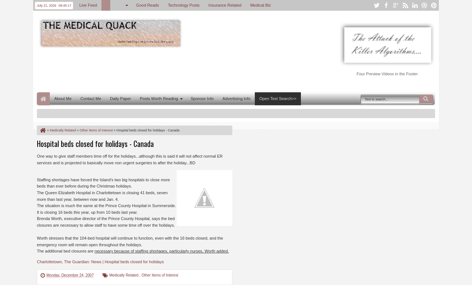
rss (405, 5)
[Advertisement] (171, 69)
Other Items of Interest (160, 275)
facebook (386, 5)
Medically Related (124, 275)
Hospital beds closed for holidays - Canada (95, 143)
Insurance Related (224, 5)
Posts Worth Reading (159, 98)
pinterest (434, 5)
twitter (376, 5)
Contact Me (90, 98)
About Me (63, 98)
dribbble (424, 5)
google (395, 5)
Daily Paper (120, 98)
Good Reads (147, 5)
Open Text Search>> (277, 98)
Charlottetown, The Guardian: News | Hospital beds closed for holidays (100, 262)
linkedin (415, 5)
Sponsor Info (202, 98)
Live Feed (88, 5)
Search (426, 99)
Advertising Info (236, 98)
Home (43, 98)
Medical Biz (260, 5)
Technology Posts (183, 5)
